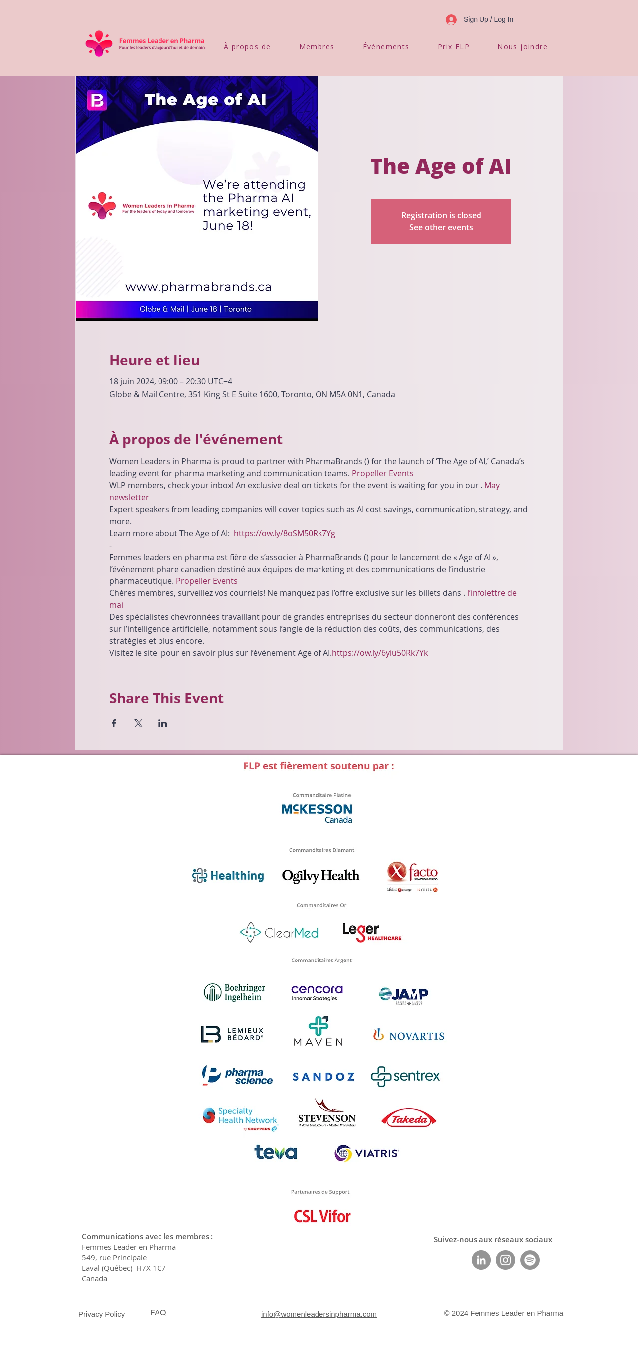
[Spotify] (530, 1260)
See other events (441, 227)
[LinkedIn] (481, 1260)
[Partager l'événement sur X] (138, 723)
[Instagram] (505, 1260)
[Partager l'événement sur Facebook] (114, 723)
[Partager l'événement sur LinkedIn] (162, 723)
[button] (247, 46)
